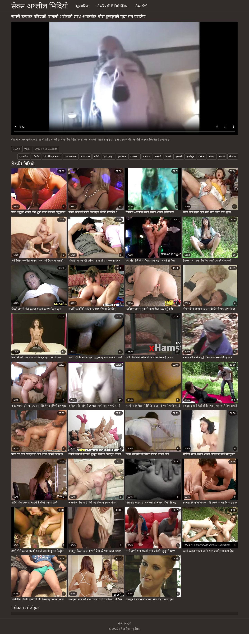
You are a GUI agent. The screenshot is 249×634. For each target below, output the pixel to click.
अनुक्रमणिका (82, 6)
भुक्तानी (178, 156)
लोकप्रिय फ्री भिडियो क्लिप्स (112, 6)
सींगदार (232, 156)
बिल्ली (168, 156)
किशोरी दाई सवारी (52, 156)
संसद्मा (212, 156)
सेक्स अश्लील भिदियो (39, 6)
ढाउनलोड (134, 156)
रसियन (202, 156)
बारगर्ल (158, 156)
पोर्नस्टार (146, 156)
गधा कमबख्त (71, 156)
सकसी (222, 156)
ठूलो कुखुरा (108, 156)
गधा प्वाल (85, 156)
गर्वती (96, 156)
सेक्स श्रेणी (141, 6)
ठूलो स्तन (122, 156)
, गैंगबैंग (36, 156)
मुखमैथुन (190, 156)
